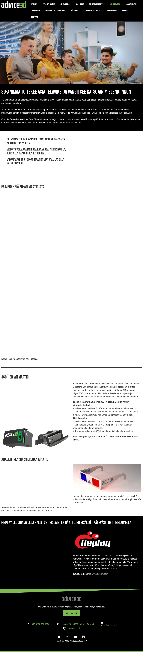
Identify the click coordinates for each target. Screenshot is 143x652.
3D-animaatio (115, 4)
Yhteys (125, 10)
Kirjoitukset (112, 10)
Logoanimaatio (131, 4)
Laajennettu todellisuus (55, 10)
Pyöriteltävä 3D (49, 4)
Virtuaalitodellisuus (93, 10)
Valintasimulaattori (97, 4)
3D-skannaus (65, 4)
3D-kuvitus (35, 10)
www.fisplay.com (100, 574)
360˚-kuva (80, 4)
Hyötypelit (75, 10)
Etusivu (34, 4)
